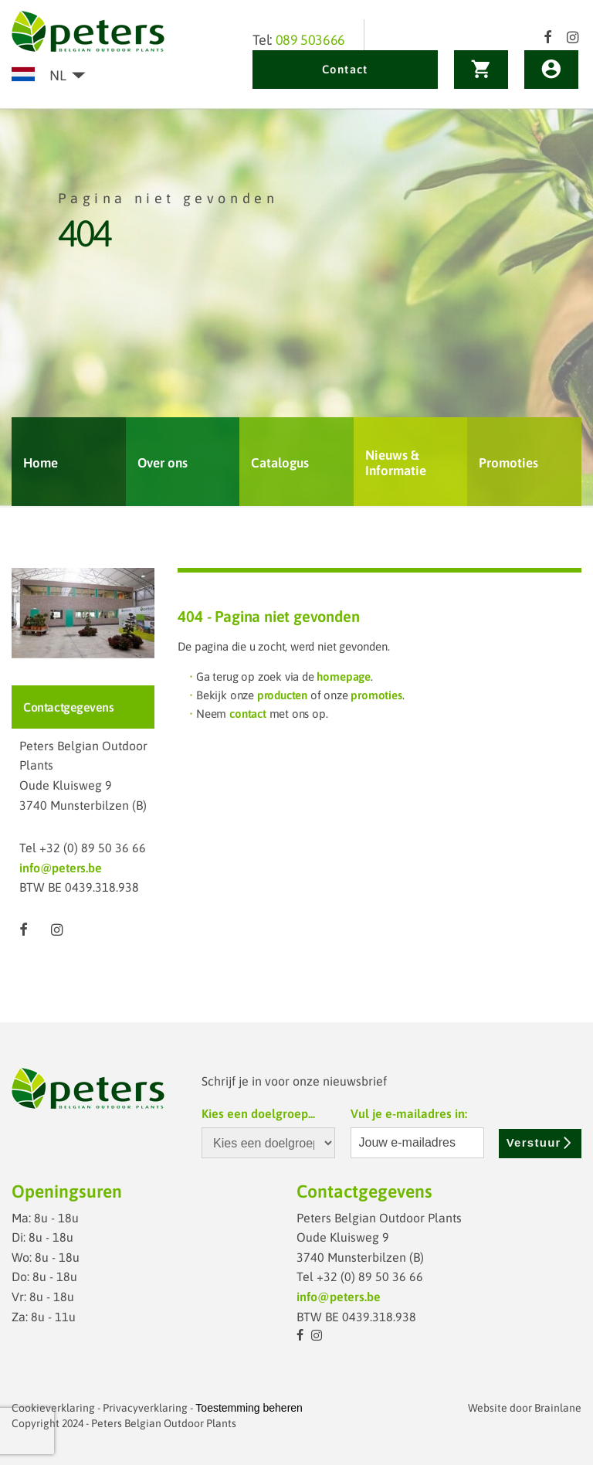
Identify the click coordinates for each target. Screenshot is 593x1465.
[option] (296, 308)
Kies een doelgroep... (258, 1113)
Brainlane (557, 1408)
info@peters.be (60, 868)
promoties (376, 695)
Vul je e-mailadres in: (409, 1113)
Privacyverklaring (145, 1408)
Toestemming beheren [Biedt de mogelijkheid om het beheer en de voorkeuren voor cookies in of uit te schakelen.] (249, 1408)
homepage (343, 676)
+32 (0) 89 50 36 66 (92, 848)
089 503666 (310, 40)
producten (282, 695)
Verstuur (540, 1142)
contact (247, 713)
